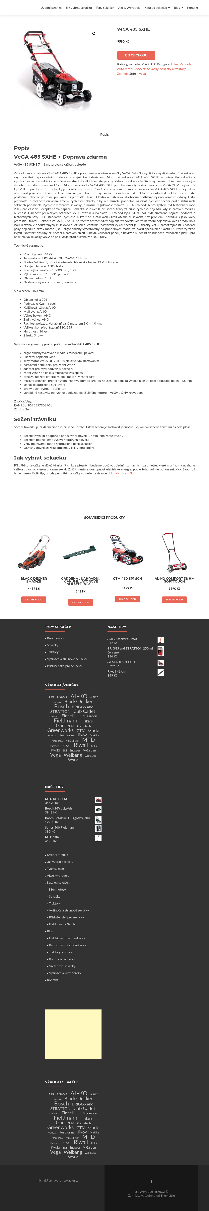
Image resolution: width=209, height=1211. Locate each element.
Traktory (53, 652)
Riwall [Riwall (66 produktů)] (81, 745)
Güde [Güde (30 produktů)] (93, 730)
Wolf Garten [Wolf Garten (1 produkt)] (91, 755)
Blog (177, 7)
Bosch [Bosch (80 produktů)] (61, 706)
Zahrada (123, 73)
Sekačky (153, 69)
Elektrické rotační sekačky (67, 938)
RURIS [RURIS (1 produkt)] (94, 746)
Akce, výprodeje (129, 7)
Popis (104, 134)
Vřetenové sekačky (62, 966)
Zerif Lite (134, 1195)
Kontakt (192, 7)
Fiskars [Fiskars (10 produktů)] (87, 721)
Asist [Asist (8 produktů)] (94, 697)
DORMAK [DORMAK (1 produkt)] (54, 716)
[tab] (104, 135)
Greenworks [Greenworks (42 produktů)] (60, 730)
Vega (142, 73)
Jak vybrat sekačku (79, 7)
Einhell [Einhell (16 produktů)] (68, 715)
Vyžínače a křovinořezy (65, 973)
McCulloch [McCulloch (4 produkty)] (72, 740)
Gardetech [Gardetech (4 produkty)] (84, 726)
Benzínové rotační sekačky (67, 945)
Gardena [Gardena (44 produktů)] (65, 725)
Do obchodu (136, 55)
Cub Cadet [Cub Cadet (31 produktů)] (84, 711)
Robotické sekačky (62, 959)
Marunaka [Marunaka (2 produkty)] (57, 740)
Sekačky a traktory (173, 69)
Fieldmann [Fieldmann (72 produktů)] (66, 720)
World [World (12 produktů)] (73, 759)
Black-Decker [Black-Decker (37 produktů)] (78, 701)
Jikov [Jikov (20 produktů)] (82, 734)
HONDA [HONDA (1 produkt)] (52, 735)
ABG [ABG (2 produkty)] (51, 697)
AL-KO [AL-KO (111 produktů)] (78, 695)
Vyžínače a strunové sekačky (67, 659)
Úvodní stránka (51, 7)
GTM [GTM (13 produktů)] (81, 730)
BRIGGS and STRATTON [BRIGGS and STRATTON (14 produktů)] (71, 709)
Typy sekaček (105, 7)
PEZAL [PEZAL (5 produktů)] (66, 746)
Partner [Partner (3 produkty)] (54, 746)
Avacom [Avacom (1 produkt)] (57, 702)
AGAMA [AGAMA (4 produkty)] (62, 697)
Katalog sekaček (155, 7)
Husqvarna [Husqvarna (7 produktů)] (67, 735)
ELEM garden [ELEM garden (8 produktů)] (87, 716)
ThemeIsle (168, 1195)
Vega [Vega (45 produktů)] (55, 755)
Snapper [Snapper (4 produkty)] (75, 750)
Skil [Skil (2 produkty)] (65, 750)
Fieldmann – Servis (62, 924)
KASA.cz (140, 69)
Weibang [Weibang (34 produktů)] (73, 755)
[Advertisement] (73, 1034)
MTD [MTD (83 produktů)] (88, 739)
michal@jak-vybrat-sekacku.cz (58, 1180)
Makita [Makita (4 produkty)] (94, 735)
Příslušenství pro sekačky (64, 666)
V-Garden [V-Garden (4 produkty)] (89, 750)
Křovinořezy (55, 638)
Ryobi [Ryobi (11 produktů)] (55, 750)
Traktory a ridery (60, 952)
